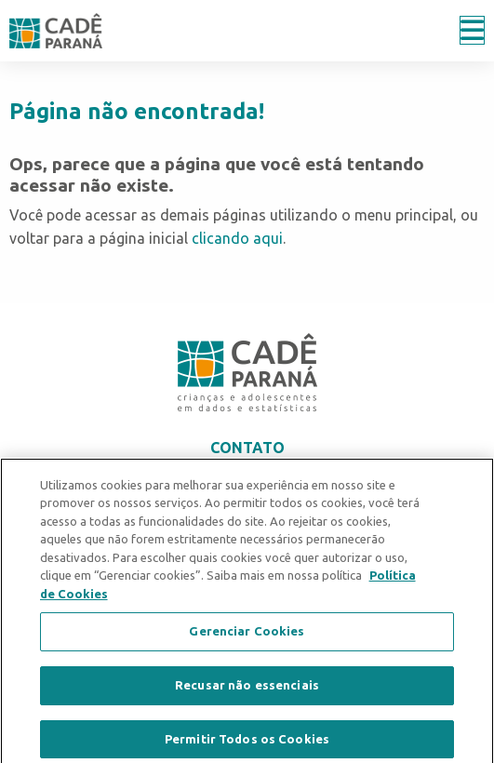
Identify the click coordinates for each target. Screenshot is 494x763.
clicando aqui (237, 238)
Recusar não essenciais (247, 690)
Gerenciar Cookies (246, 636)
